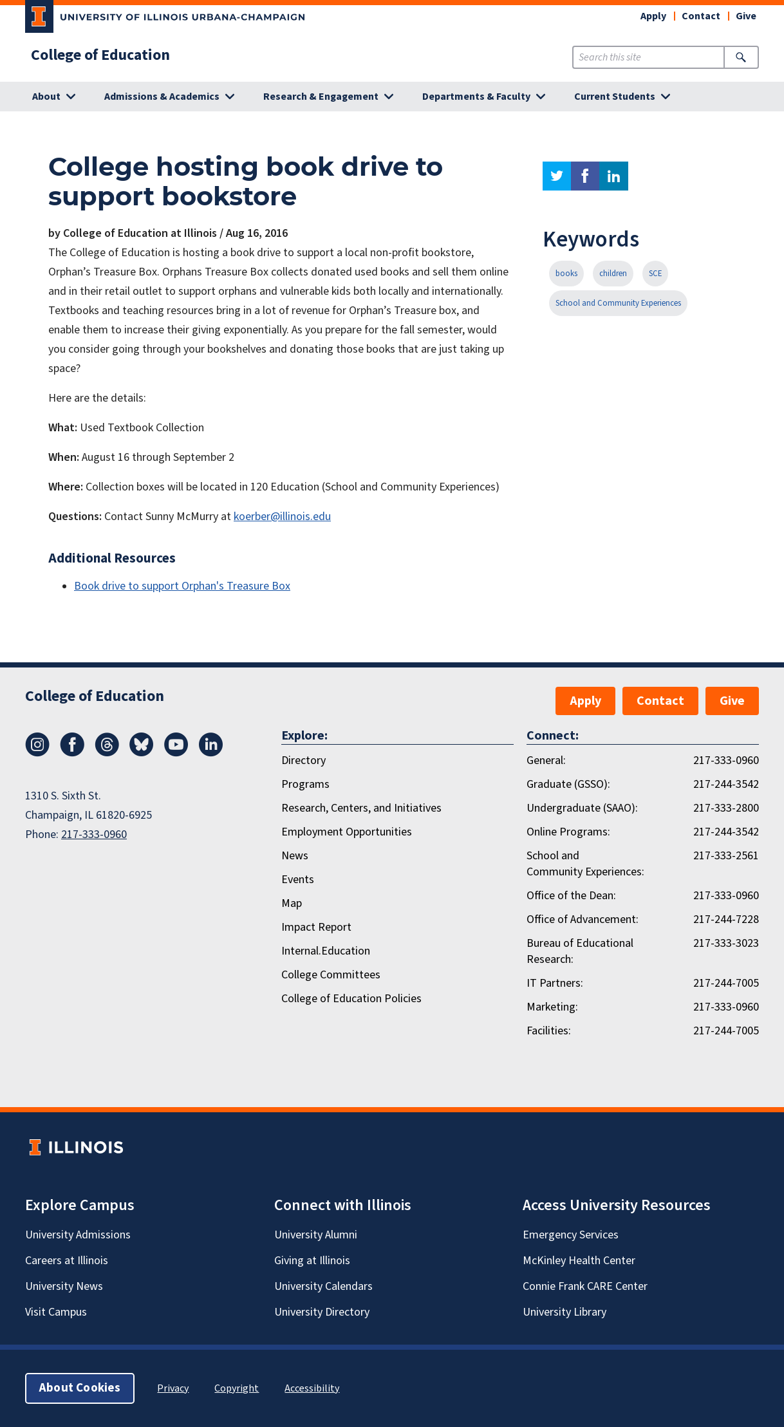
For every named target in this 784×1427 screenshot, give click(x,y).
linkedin (614, 176)
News (294, 856)
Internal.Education (325, 951)
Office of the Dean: (571, 896)
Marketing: (552, 1007)
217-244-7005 (726, 983)
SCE (655, 273)
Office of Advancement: (583, 919)
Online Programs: (568, 832)
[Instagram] (37, 753)
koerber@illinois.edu (282, 516)
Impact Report (316, 927)
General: (546, 760)
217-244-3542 (726, 784)
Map (291, 903)
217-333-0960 (94, 834)
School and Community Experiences (618, 303)
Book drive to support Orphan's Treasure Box (182, 586)
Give (746, 16)
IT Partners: (555, 983)
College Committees (330, 975)
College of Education (100, 55)
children (613, 273)
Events (297, 880)
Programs (305, 784)
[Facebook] (72, 753)
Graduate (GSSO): (568, 784)
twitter (557, 176)
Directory (303, 760)
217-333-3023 (726, 943)
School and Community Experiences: (585, 864)
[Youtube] (176, 753)
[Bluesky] (142, 753)
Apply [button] (653, 16)
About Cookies (79, 1388)
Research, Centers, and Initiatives (361, 808)
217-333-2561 (726, 856)
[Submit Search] (741, 57)
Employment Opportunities (346, 832)
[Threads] (107, 753)
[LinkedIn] (211, 753)
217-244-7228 (726, 919)
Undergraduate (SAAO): (582, 808)
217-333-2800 (726, 808)
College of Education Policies (351, 999)
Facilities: (549, 1031)
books (566, 273)
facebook (585, 176)
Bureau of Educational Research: (580, 951)
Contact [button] (701, 16)
